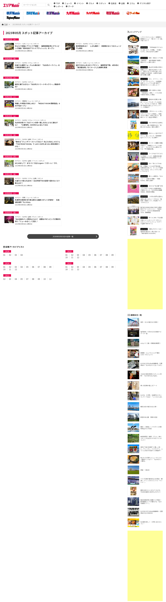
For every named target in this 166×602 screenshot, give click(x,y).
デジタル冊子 (145, 4)
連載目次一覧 (136, 316)
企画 (123, 4)
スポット (102, 4)
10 (66, 258)
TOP (58, 4)
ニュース (68, 4)
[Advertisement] (145, 275)
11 (72, 258)
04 (22, 255)
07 (101, 255)
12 (78, 258)
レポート (59, 7)
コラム (132, 4)
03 (16, 255)
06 (95, 255)
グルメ (91, 4)
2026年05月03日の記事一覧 (63, 237)
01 (4, 255)
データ (71, 7)
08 (107, 255)
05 (89, 255)
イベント (80, 4)
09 (112, 255)
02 (10, 255)
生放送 (113, 4)
